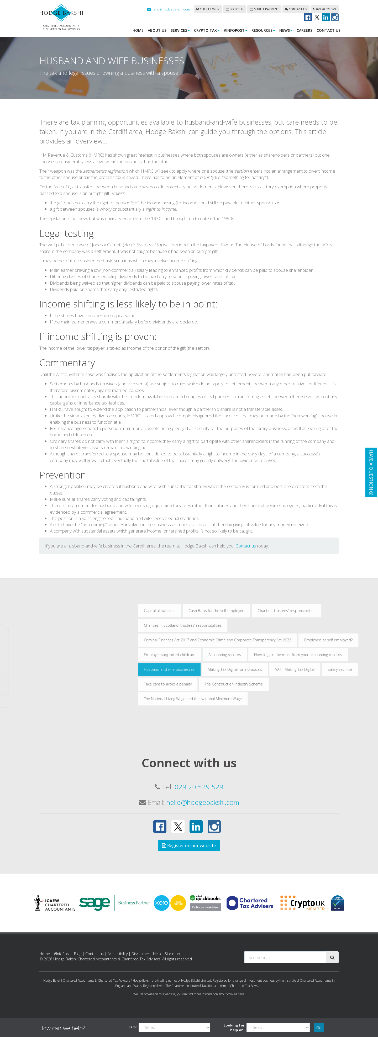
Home (138, 30)
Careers (304, 30)
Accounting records (261, 654)
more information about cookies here (219, 994)
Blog (77, 953)
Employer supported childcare (206, 654)
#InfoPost (235, 30)
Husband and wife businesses (205, 669)
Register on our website (189, 845)
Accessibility (118, 953)
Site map (172, 953)
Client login (207, 9)
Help (157, 953)
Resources (263, 30)
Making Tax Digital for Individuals (271, 669)
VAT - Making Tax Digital (331, 669)
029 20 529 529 (324, 9)
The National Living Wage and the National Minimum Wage (229, 698)
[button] (371, 472)
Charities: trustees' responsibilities (323, 610)
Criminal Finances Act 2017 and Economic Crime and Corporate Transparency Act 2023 (254, 639)
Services (180, 30)
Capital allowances (196, 610)
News (285, 30)
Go (319, 1027)
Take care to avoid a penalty (204, 684)
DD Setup (235, 9)
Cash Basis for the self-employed (253, 610)
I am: (133, 1027)
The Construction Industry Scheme (270, 684)
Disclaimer (140, 953)
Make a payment (264, 9)
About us (157, 30)
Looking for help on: (234, 1028)
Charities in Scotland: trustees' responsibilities (219, 625)
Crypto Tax (206, 30)
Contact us (296, 9)
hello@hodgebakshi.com (168, 9)
